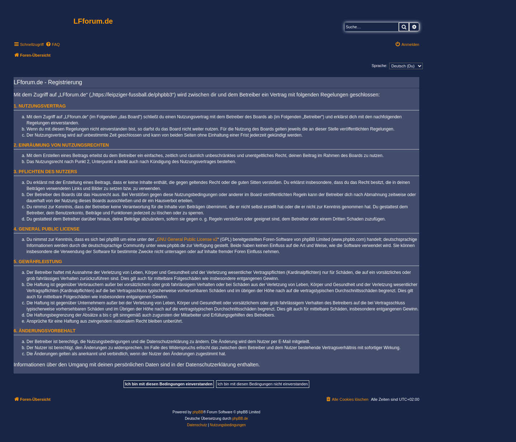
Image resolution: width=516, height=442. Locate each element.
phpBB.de (240, 418)
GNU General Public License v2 (187, 239)
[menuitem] (53, 44)
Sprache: (379, 65)
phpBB (197, 412)
